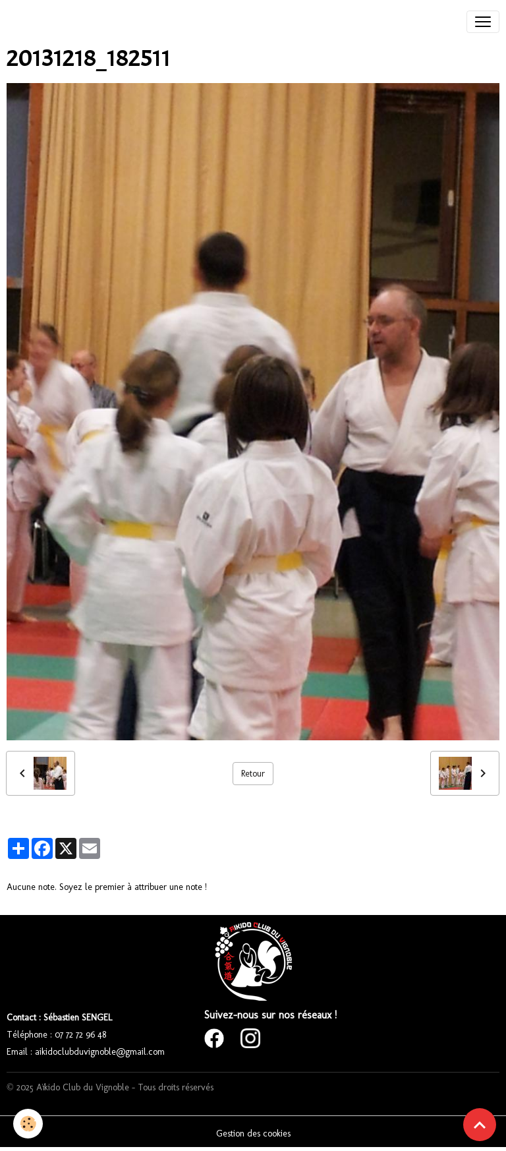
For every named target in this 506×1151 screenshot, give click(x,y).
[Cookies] (28, 1123)
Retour (253, 773)
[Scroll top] (479, 1124)
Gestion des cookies (253, 1133)
